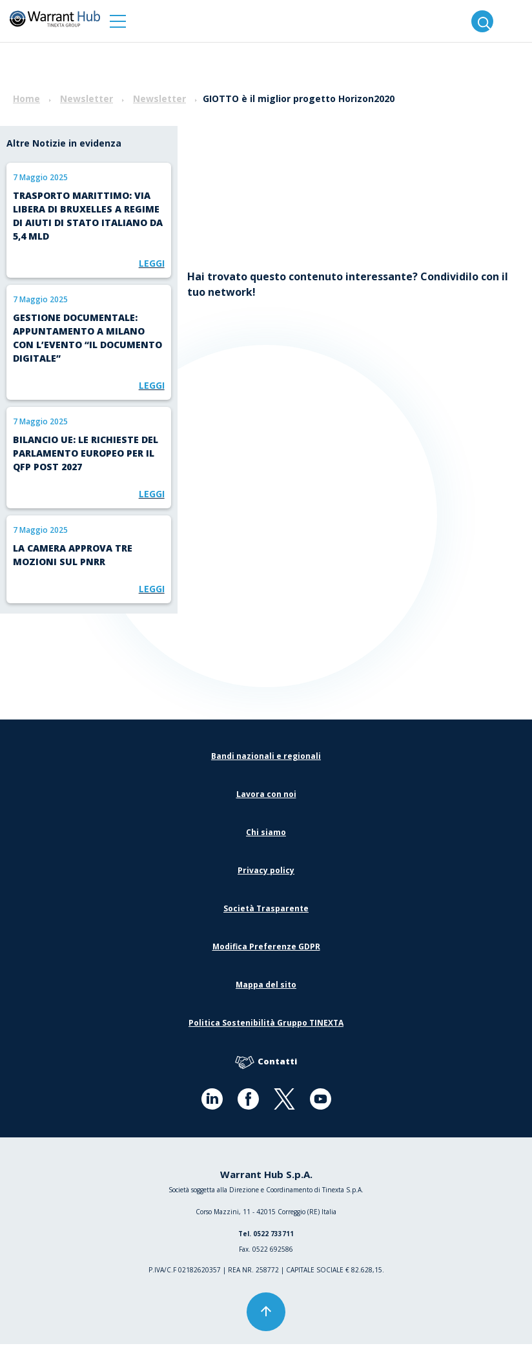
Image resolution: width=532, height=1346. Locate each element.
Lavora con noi (266, 796)
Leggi (152, 263)
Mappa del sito (266, 986)
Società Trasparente (266, 910)
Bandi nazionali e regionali (266, 757)
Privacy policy (266, 872)
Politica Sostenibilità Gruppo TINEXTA (266, 1024)
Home (26, 98)
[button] (118, 21)
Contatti (266, 1064)
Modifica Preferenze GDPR (266, 948)
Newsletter (86, 98)
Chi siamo (266, 834)
